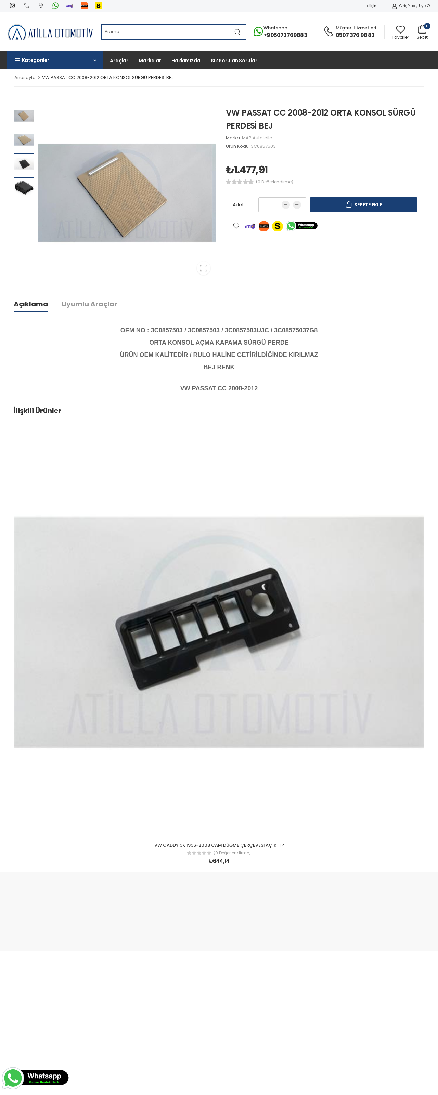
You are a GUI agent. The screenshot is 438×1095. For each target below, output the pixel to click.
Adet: (239, 204)
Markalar (150, 60)
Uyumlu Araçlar (89, 304)
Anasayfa (25, 77)
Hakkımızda (186, 60)
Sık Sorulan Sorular (234, 60)
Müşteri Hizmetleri (356, 28)
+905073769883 (285, 35)
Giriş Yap (403, 6)
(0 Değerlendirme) (274, 182)
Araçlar (119, 60)
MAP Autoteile (257, 138)
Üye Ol (424, 6)
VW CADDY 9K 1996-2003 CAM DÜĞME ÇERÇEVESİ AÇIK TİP (219, 845)
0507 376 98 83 (355, 35)
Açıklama (31, 304)
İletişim (371, 6)
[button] (55, 60)
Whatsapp (275, 28)
